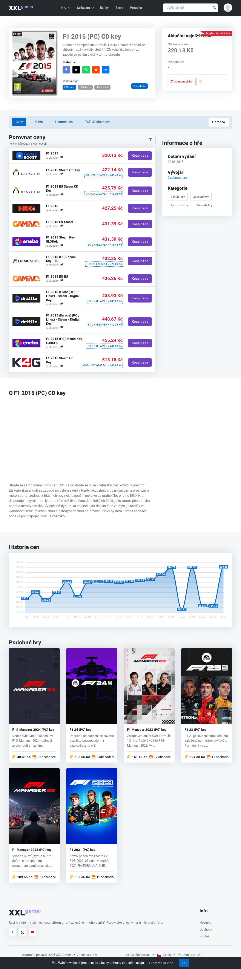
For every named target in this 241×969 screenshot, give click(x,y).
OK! (184, 962)
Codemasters (177, 178)
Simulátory (177, 196)
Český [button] (166, 955)
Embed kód (140, 86)
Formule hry (204, 205)
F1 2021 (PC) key (82, 850)
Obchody (206, 929)
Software (85, 8)
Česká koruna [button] (139, 955)
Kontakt (205, 936)
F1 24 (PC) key (80, 730)
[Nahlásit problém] (200, 81)
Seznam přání (181, 81)
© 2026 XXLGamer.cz (60, 955)
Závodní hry (201, 196)
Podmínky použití (190, 955)
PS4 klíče (85, 87)
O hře (39, 122)
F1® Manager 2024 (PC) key (33, 730)
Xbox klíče (102, 87)
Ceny (19, 122)
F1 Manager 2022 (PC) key (32, 850)
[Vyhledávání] (190, 7)
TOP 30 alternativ (97, 122)
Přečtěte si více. (161, 963)
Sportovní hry (179, 205)
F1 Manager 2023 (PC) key (146, 730)
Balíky (104, 8)
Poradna (136, 8)
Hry (65, 8)
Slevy (119, 8)
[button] (228, 7)
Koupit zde (140, 155)
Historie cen (64, 122)
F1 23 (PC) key (195, 730)
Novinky (205, 923)
